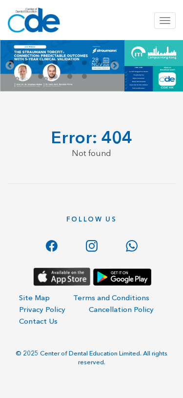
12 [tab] (84, 77)
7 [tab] (99, 63)
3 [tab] (40, 63)
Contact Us (38, 321)
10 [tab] (55, 77)
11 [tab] (70, 77)
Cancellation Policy (121, 309)
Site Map (34, 297)
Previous (10, 66)
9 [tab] (40, 77)
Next (115, 66)
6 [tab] (84, 63)
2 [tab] (26, 63)
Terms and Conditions (111, 297)
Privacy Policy (42, 309)
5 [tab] (70, 63)
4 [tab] (55, 63)
